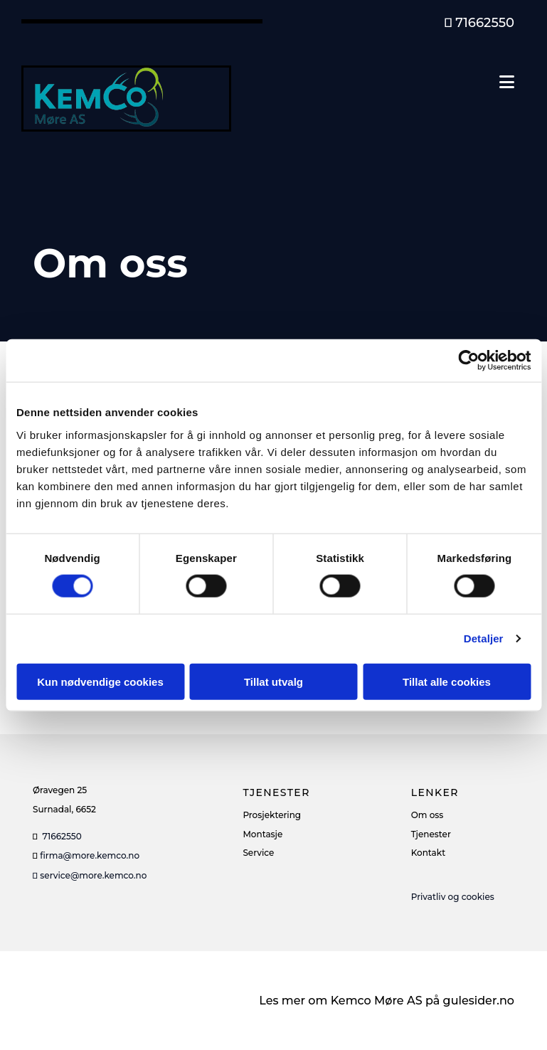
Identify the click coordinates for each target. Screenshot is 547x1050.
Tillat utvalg (273, 681)
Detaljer (484, 638)
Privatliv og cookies (452, 896)
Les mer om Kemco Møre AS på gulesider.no (386, 1000)
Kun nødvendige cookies (100, 681)
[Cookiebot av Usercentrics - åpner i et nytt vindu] (468, 360)
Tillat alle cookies (447, 681)
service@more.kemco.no (90, 875)
